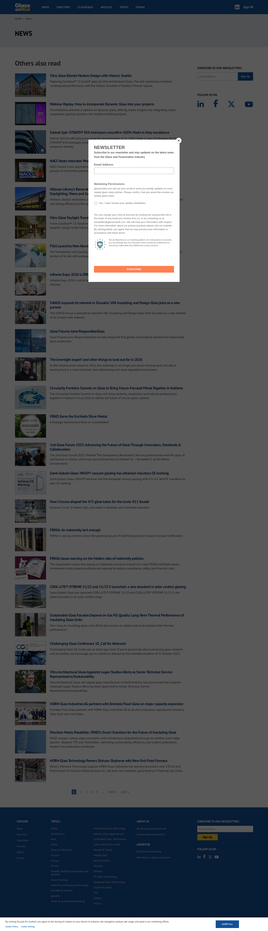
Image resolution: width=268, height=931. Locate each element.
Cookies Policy (11, 926)
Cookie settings (28, 926)
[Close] (178, 140)
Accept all (227, 924)
